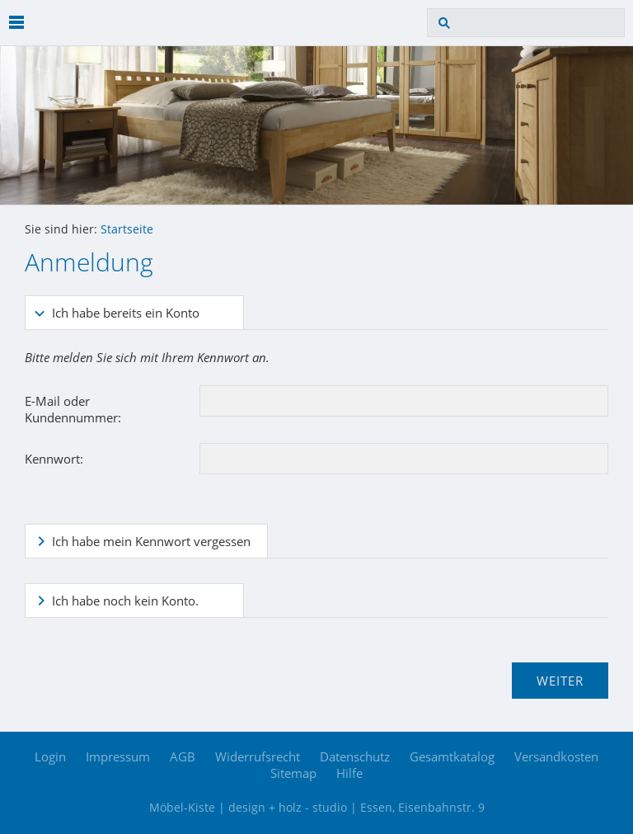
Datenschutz (355, 756)
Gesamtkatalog (452, 756)
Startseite (127, 229)
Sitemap (293, 773)
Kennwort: (54, 458)
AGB (182, 756)
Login (50, 756)
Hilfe (349, 773)
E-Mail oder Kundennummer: (73, 409)
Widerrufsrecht (257, 756)
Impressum (118, 756)
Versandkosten (556, 756)
